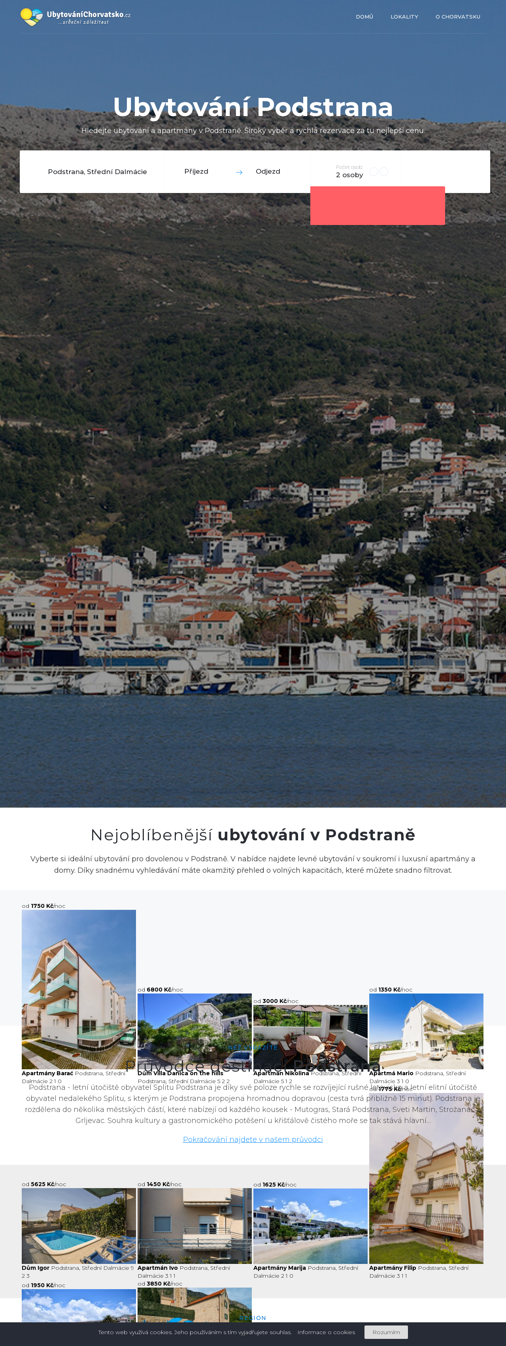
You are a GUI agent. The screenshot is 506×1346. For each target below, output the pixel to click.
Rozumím (386, 1332)
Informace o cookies (326, 1332)
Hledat (444, 171)
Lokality (404, 16)
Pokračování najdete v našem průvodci (253, 1139)
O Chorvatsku (458, 16)
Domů (364, 16)
